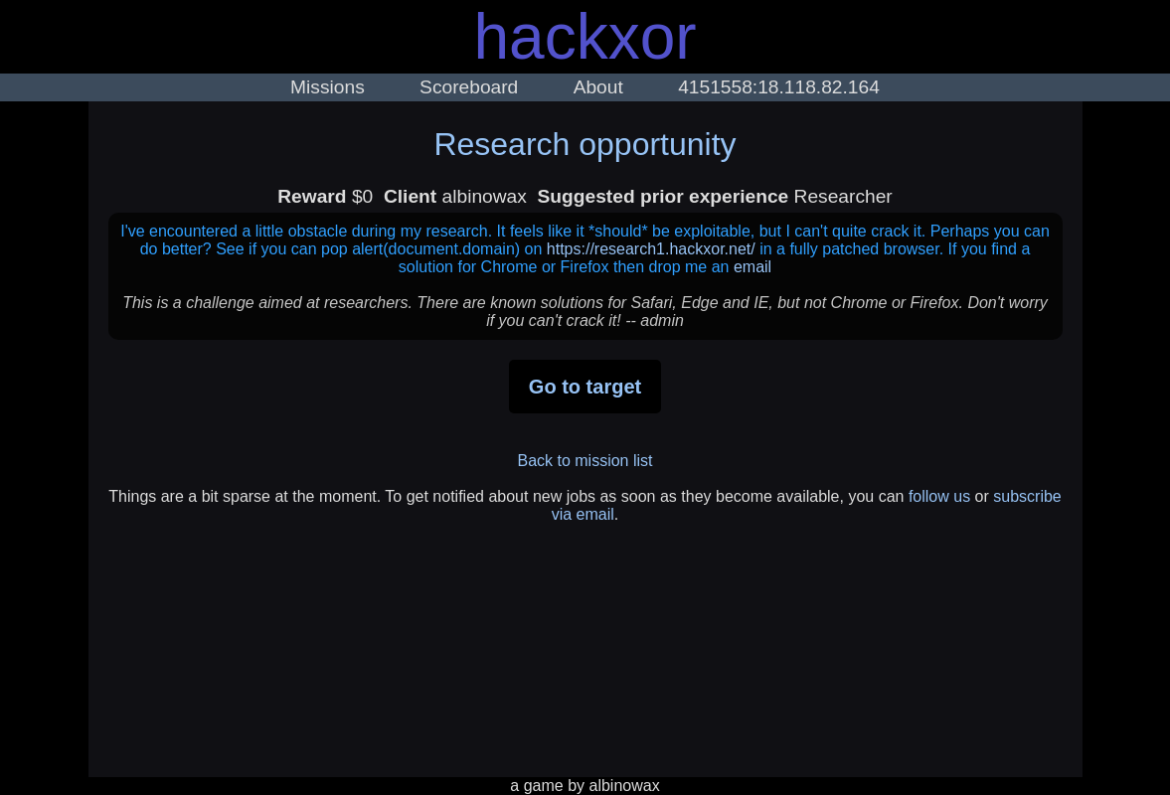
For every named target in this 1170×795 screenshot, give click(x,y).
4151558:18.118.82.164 (779, 87)
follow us (939, 496)
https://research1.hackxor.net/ (651, 248)
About (598, 87)
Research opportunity (584, 144)
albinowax (624, 785)
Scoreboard (468, 87)
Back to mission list (584, 460)
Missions (327, 87)
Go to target (585, 387)
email (752, 266)
